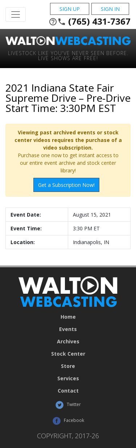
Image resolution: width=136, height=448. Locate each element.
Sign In (110, 8)
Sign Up (69, 8)
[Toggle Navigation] (15, 14)
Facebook (68, 420)
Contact (68, 390)
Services (68, 378)
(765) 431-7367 (90, 21)
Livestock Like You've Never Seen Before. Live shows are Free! (68, 55)
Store (68, 366)
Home (68, 316)
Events (68, 329)
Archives (68, 341)
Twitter (68, 405)
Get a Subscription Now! (66, 184)
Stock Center (68, 353)
